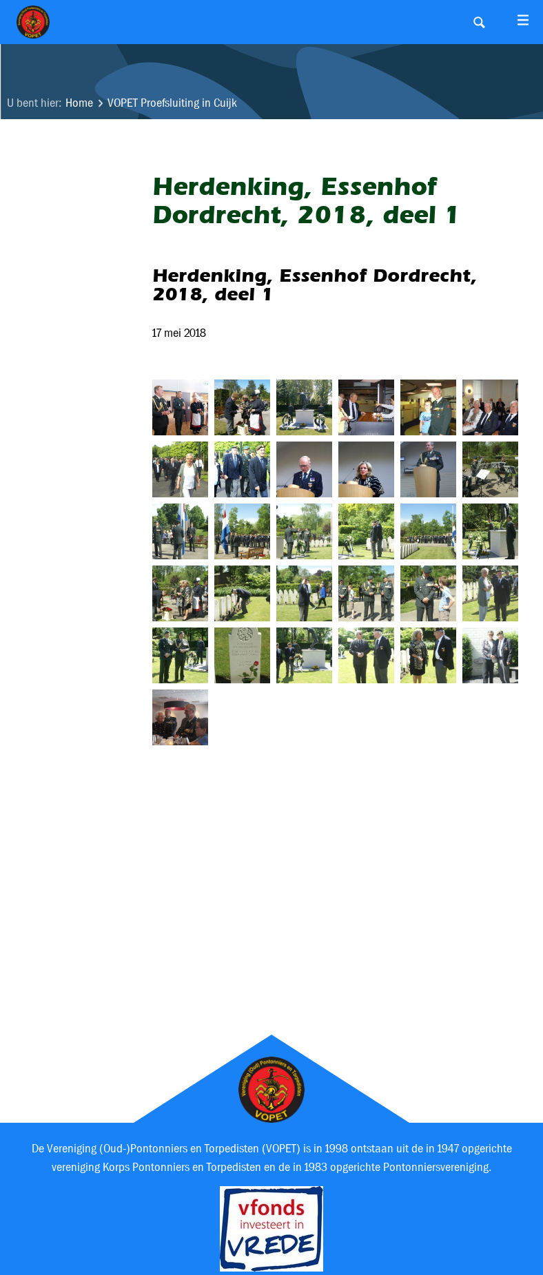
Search (479, 22)
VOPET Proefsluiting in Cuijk (172, 103)
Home (79, 103)
